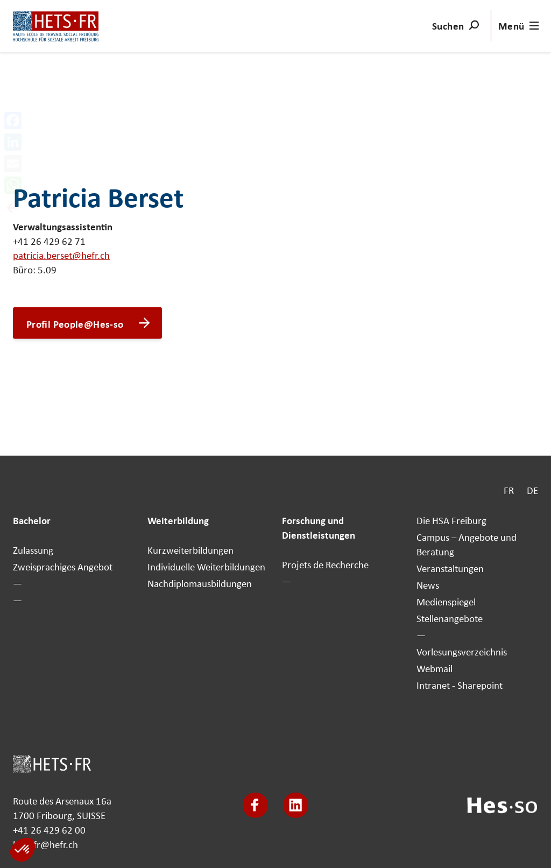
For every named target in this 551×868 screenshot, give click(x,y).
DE (532, 490)
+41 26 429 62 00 (49, 829)
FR (509, 490)
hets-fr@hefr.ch (45, 843)
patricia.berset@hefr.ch (61, 255)
